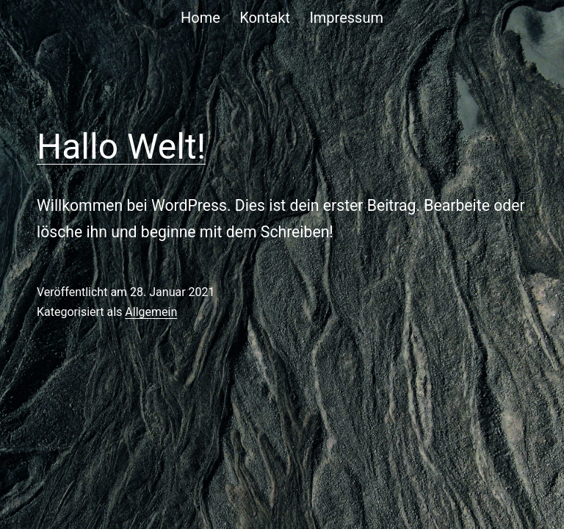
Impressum (346, 17)
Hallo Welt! (121, 147)
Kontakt (264, 17)
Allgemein (151, 312)
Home (200, 17)
